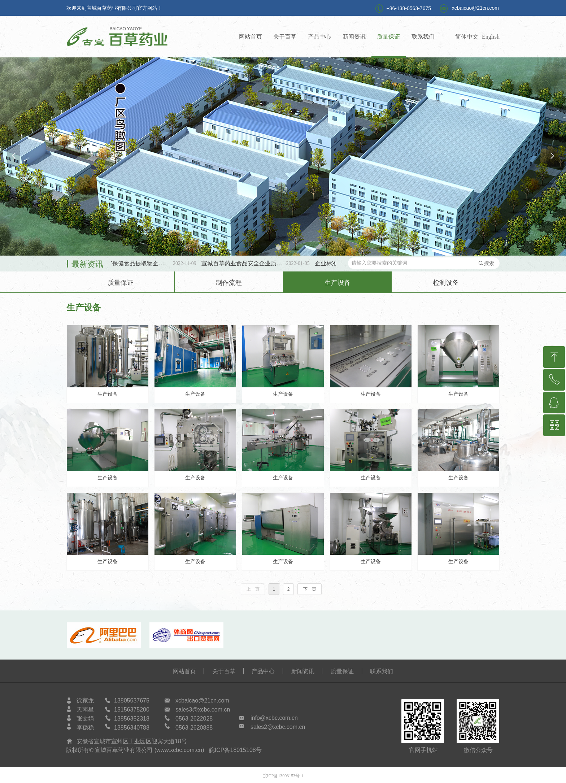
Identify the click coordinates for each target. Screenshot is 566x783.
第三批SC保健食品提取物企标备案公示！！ (135, 263)
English (491, 37)
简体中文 (466, 37)
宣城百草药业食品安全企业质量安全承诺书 (248, 263)
